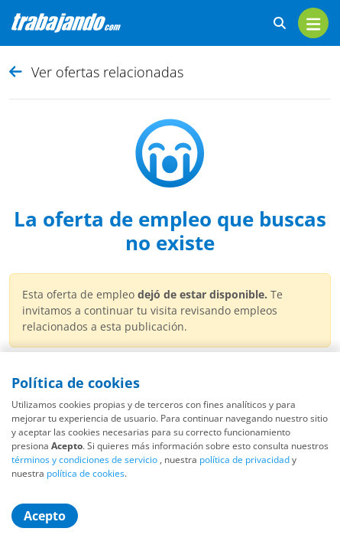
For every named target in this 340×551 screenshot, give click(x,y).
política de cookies (86, 473)
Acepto (45, 515)
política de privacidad (244, 459)
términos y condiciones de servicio (84, 459)
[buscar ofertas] (280, 23)
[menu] (313, 23)
